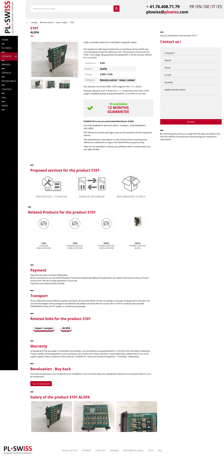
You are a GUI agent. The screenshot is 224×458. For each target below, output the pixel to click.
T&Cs (151, 450)
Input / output (127, 79)
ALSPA (103, 68)
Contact (100, 450)
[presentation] (191, 108)
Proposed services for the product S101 (64, 170)
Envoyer (191, 121)
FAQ (160, 450)
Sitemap (86, 450)
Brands (114, 450)
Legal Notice (69, 450)
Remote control (108, 79)
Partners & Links (133, 450)
